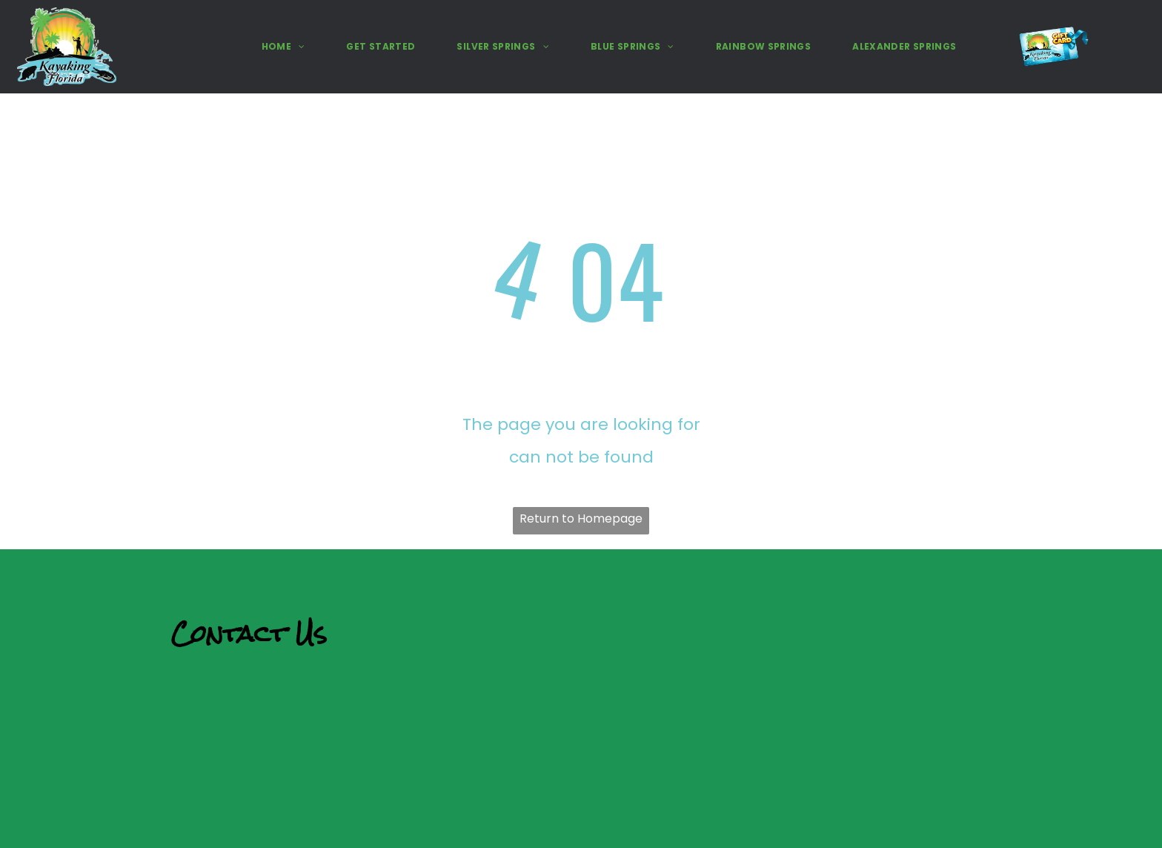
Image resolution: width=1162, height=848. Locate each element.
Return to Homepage (581, 518)
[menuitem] (283, 47)
